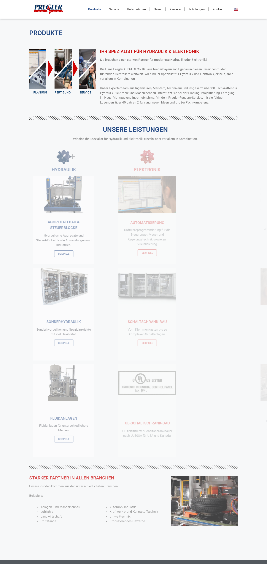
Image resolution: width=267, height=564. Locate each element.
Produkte (94, 9)
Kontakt (218, 9)
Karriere (175, 9)
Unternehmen (136, 9)
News (158, 9)
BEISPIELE (81, 253)
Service (114, 9)
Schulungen (196, 9)
